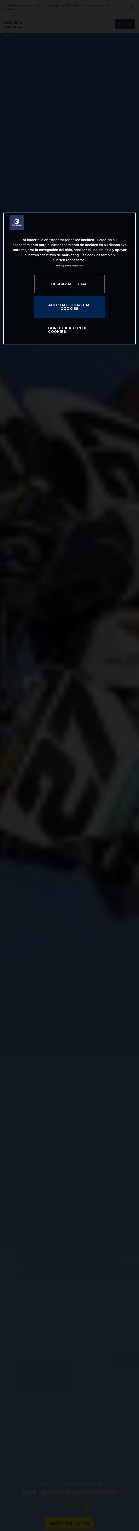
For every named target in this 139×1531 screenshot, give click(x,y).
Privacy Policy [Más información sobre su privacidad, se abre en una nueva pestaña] (63, 265)
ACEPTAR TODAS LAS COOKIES (69, 306)
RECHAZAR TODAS (69, 284)
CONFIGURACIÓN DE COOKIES (68, 330)
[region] (69, 278)
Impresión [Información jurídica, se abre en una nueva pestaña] (77, 265)
